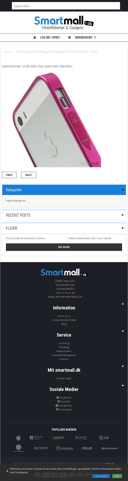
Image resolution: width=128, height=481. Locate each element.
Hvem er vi (64, 316)
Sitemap (109, 463)
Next (28, 175)
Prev (9, 175)
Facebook (64, 397)
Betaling (64, 347)
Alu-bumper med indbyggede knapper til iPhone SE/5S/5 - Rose (57, 51)
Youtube (64, 401)
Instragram (64, 409)
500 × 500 (58, 66)
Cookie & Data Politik (64, 320)
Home (8, 51)
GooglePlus (64, 405)
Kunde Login (64, 378)
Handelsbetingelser (64, 355)
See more (64, 247)
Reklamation (64, 351)
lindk (5, 66)
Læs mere (101, 476)
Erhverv (64, 359)
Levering (64, 343)
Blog (64, 324)
